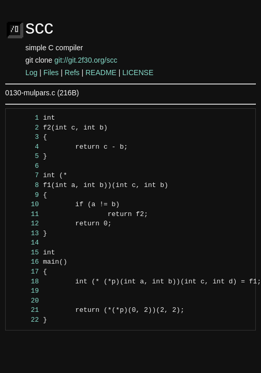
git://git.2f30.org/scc (85, 60)
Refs (72, 72)
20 (25, 301)
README (101, 72)
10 (25, 204)
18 (25, 281)
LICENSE (137, 72)
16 (25, 262)
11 (25, 214)
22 (25, 320)
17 (25, 272)
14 (25, 243)
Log (31, 72)
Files (51, 72)
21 (25, 310)
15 (25, 252)
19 (25, 291)
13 (25, 233)
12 (25, 223)
